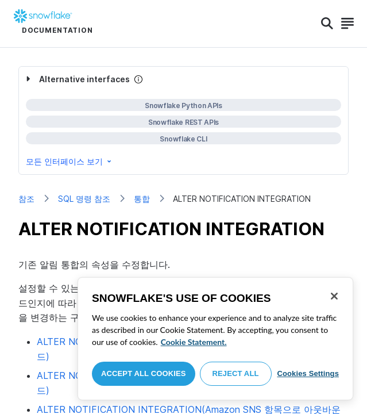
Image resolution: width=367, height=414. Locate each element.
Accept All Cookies (143, 373)
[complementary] (183, 120)
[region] (215, 338)
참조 (26, 199)
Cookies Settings (308, 373)
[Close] (334, 296)
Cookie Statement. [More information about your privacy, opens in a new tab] (194, 342)
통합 (142, 199)
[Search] (327, 23)
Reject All (236, 373)
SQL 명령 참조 (84, 199)
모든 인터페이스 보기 (69, 161)
